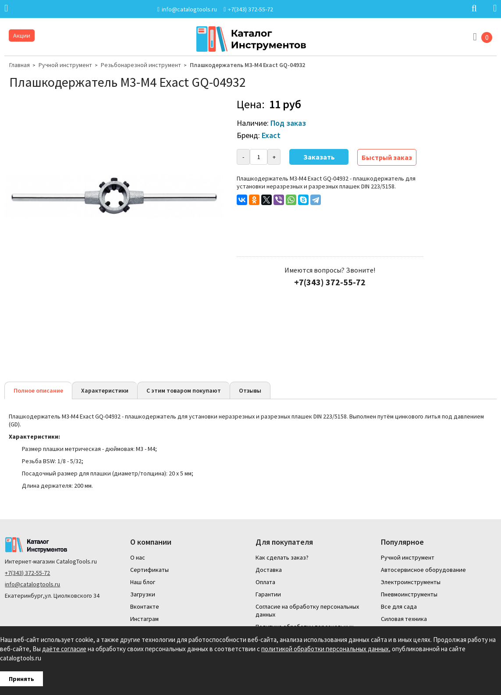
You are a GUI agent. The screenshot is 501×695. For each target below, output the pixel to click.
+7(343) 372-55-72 (27, 573)
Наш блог (142, 582)
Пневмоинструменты (409, 594)
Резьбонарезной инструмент (141, 65)
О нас (137, 557)
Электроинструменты (411, 582)
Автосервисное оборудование (423, 570)
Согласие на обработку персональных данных (307, 610)
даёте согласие (64, 649)
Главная (19, 65)
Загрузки (142, 594)
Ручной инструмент (65, 65)
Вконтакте (144, 606)
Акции (21, 35)
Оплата (265, 582)
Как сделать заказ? (282, 557)
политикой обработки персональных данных (325, 649)
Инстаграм (144, 619)
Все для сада (399, 606)
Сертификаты (149, 570)
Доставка (269, 570)
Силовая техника (404, 619)
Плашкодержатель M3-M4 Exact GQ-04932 (247, 65)
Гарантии (268, 594)
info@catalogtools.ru (32, 584)
